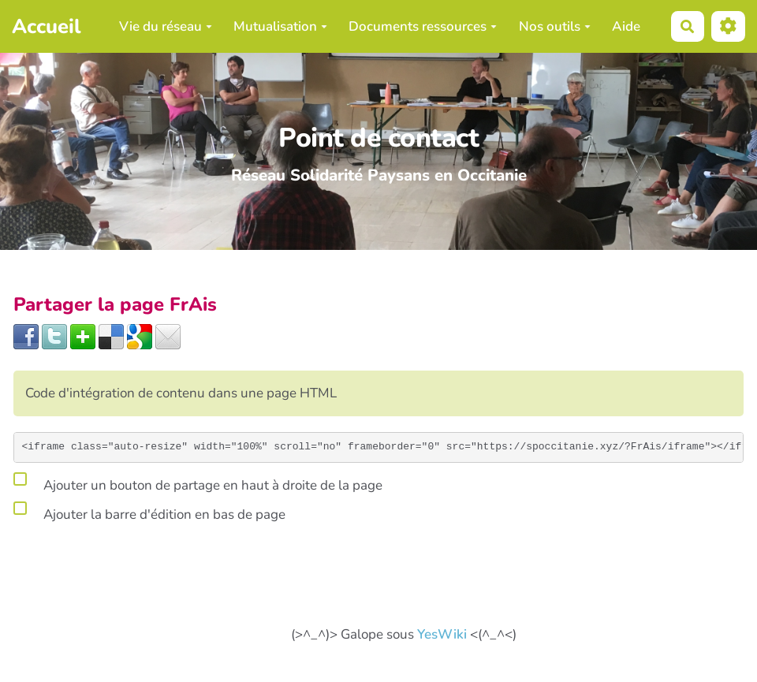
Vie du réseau (165, 26)
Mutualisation (280, 26)
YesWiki (442, 634)
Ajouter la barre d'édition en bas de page (149, 512)
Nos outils (555, 26)
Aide (626, 26)
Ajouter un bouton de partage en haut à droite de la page (197, 482)
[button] (728, 26)
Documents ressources (423, 26)
